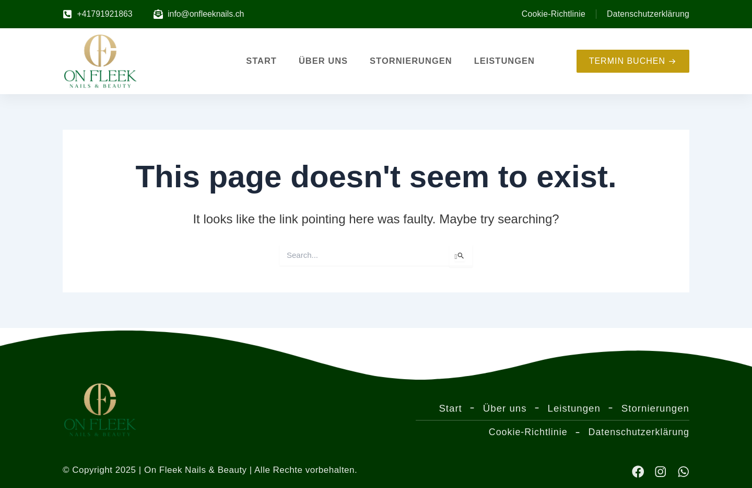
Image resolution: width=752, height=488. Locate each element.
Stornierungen (411, 61)
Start (261, 61)
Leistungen (504, 61)
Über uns (323, 61)
